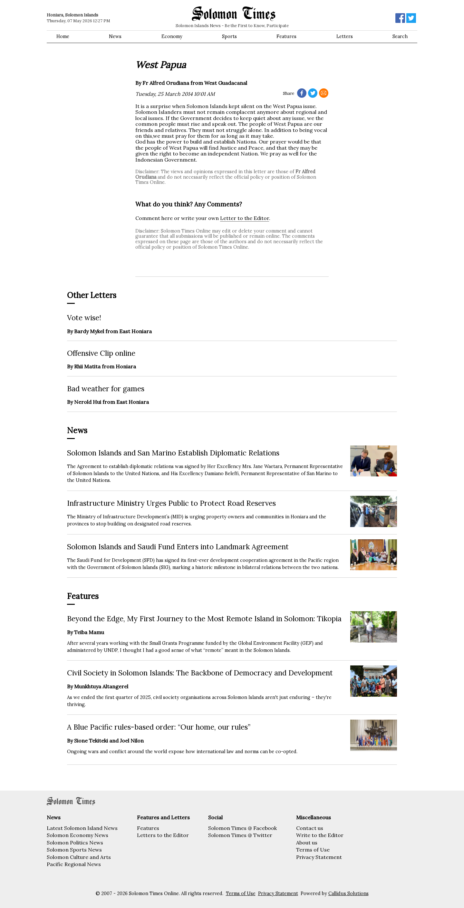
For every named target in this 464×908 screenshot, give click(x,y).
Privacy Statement (319, 857)
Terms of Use (313, 849)
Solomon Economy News (77, 835)
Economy (171, 36)
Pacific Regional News (74, 864)
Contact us (309, 828)
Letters (344, 36)
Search (400, 36)
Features (286, 36)
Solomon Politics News (75, 842)
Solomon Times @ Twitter (240, 835)
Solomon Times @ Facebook (242, 828)
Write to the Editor (319, 835)
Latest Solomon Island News (82, 828)
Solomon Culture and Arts (79, 857)
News (115, 36)
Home (62, 36)
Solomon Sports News (74, 849)
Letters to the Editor (163, 835)
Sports (229, 36)
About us (306, 842)
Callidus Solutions (348, 893)
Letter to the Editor (244, 218)
